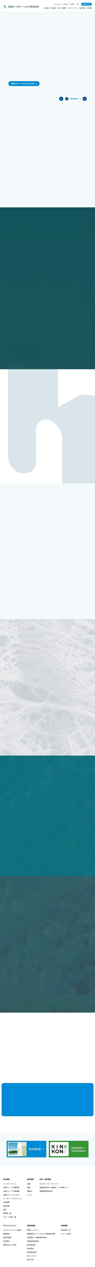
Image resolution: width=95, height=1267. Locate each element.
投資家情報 (82, 8)
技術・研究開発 (61, 8)
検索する (77, 4)
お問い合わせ (86, 4)
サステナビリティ (72, 8)
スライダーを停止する (66, 98)
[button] (61, 99)
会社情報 (46, 8)
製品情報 (53, 8)
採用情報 (89, 8)
